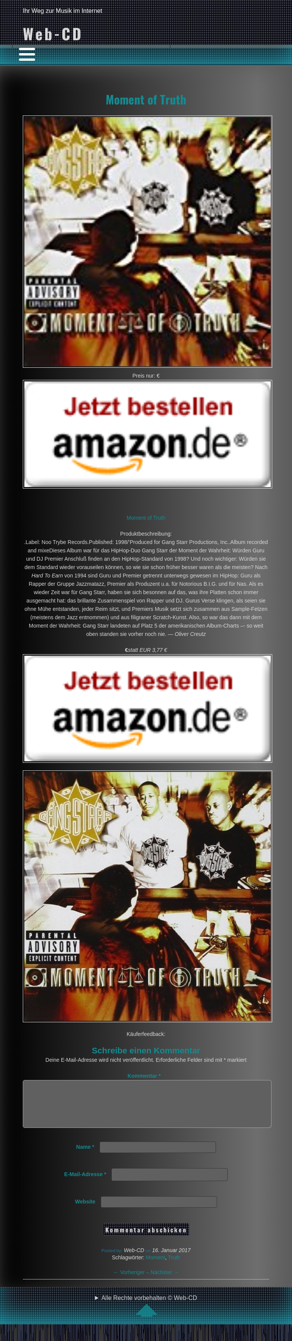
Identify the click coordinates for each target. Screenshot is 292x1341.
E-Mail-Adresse (85, 1183)
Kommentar (143, 1076)
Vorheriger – (132, 1281)
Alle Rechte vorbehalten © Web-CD (149, 1315)
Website (85, 1211)
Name (85, 1156)
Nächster (165, 1281)
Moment (155, 1267)
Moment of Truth (146, 99)
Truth (174, 1267)
